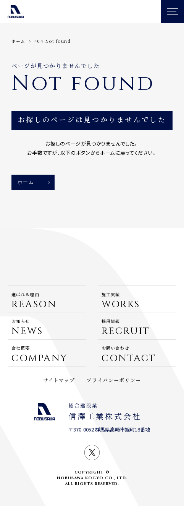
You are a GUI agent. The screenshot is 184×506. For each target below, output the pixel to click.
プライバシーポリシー (113, 380)
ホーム (18, 41)
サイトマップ (59, 380)
